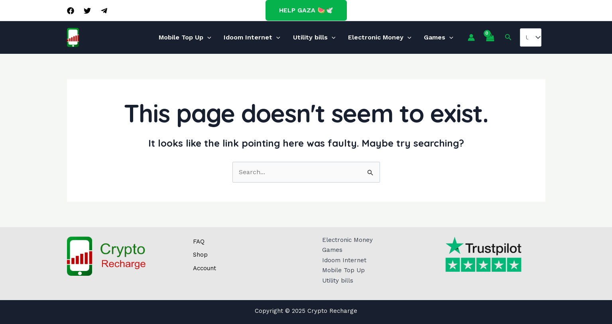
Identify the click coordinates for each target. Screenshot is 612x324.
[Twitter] (87, 10)
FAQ (199, 241)
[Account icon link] (459, 37)
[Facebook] (70, 10)
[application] (217, 37)
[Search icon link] (496, 37)
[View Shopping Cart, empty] (478, 37)
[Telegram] (104, 10)
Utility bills (314, 37)
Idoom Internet (256, 37)
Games (429, 37)
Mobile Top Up (194, 37)
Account (204, 268)
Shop (200, 254)
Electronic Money (375, 37)
